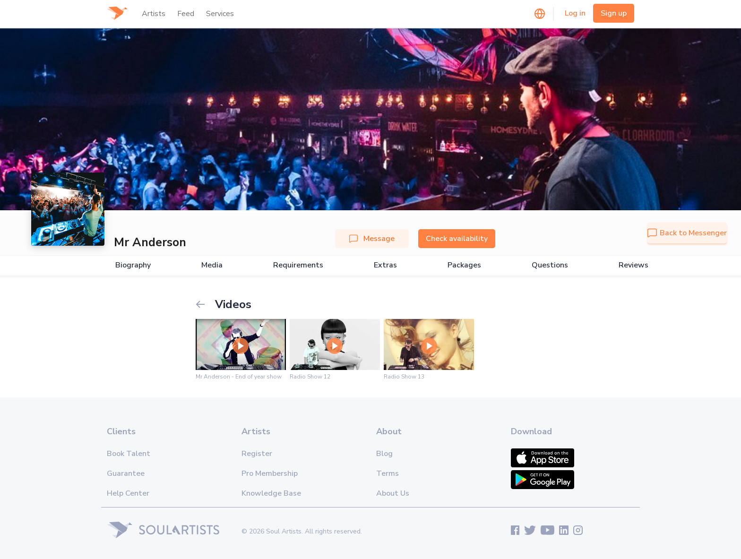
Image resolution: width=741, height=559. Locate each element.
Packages (464, 265)
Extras (385, 265)
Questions (550, 265)
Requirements (298, 265)
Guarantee (126, 473)
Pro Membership (269, 473)
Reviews (633, 265)
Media (212, 265)
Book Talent (128, 453)
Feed (185, 14)
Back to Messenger (687, 233)
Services (220, 14)
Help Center (128, 493)
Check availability (457, 238)
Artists (153, 14)
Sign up (614, 13)
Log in (575, 13)
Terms (387, 473)
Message (372, 238)
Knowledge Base (271, 493)
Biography (133, 265)
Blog (384, 453)
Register (256, 453)
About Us (392, 493)
